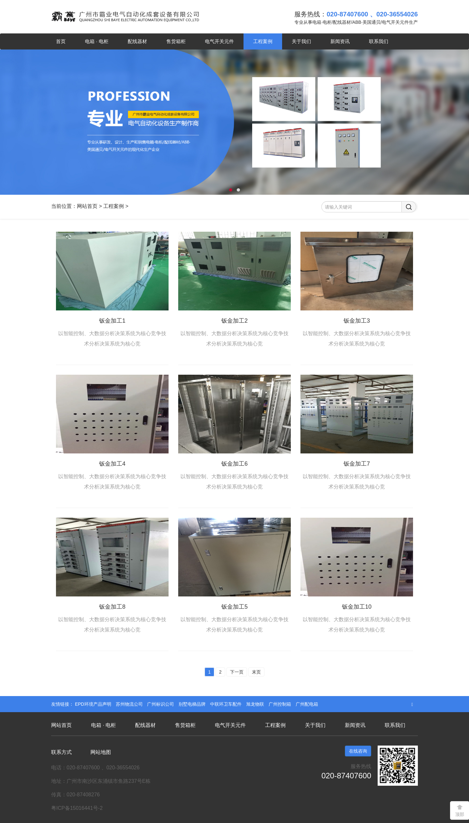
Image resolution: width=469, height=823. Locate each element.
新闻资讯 (340, 41)
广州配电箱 (307, 704)
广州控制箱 (280, 704)
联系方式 (61, 752)
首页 (61, 41)
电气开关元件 (219, 41)
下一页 (237, 672)
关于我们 (301, 41)
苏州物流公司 (130, 704)
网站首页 (87, 206)
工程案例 (262, 41)
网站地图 (100, 752)
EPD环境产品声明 (94, 704)
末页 (256, 672)
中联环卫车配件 (226, 704)
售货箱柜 (176, 41)
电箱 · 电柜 (96, 41)
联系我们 (378, 41)
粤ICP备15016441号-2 (77, 808)
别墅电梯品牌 (193, 704)
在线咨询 (358, 751)
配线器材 (137, 41)
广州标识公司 (161, 704)
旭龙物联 (255, 704)
